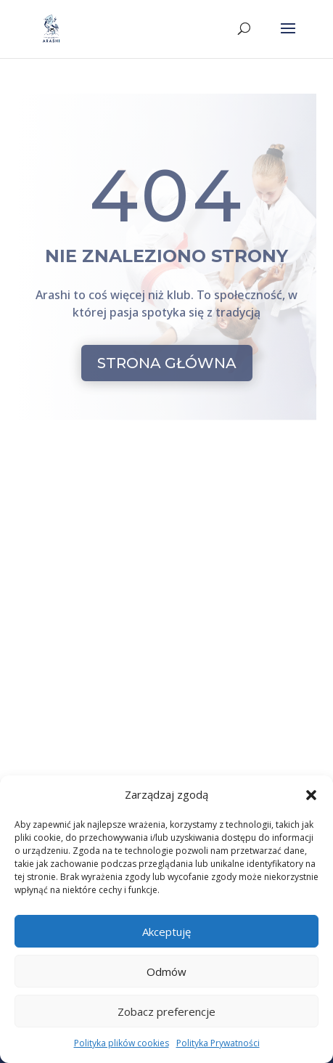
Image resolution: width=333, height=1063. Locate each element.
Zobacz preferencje (166, 1011)
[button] (311, 795)
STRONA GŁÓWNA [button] (167, 363)
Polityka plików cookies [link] (121, 1043)
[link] (51, 28)
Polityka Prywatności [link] (218, 1043)
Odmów (166, 971)
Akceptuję (166, 931)
